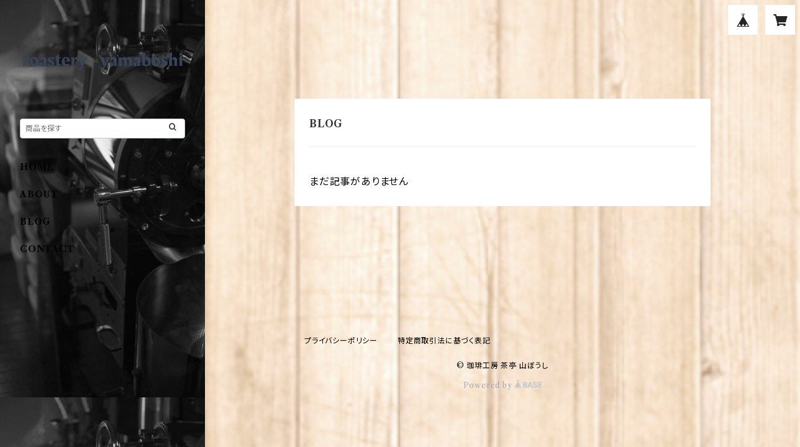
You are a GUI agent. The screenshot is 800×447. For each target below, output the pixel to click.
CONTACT (47, 249)
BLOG (35, 221)
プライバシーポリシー (341, 340)
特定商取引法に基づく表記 (444, 340)
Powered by (502, 385)
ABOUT (39, 194)
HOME (37, 167)
